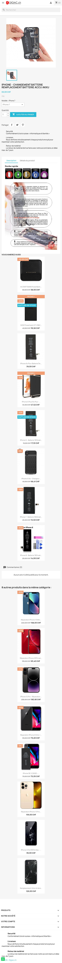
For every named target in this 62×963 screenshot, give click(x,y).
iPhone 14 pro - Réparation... (31, 697)
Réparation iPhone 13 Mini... (31, 620)
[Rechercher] (31, 10)
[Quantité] (4, 114)
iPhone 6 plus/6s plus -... (31, 402)
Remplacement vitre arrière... (31, 888)
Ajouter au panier (23, 114)
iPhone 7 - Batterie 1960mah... (31, 517)
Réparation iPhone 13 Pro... (31, 812)
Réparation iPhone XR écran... (31, 658)
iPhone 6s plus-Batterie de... (31, 363)
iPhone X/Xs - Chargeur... (31, 479)
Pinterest (23, 125)
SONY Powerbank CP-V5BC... (31, 325)
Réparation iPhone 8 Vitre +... (31, 735)
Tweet (17, 125)
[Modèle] (13, 104)
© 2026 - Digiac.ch (9, 960)
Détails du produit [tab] (27, 160)
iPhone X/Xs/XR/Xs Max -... (31, 850)
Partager (12, 125)
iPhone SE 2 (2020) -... (31, 773)
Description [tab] (11, 160)
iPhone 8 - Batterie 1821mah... (31, 555)
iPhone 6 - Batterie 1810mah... (31, 440)
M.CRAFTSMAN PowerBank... (31, 287)
